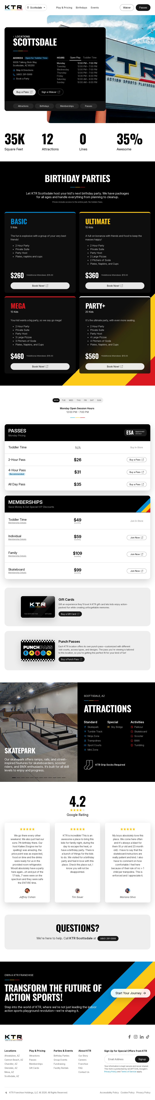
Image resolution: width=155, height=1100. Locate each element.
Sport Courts (92, 745)
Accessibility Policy (109, 1092)
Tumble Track (93, 731)
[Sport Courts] (32, 777)
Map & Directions (23, 70)
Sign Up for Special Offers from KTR (125, 1051)
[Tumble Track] (18, 777)
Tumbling (137, 745)
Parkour (137, 726)
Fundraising (59, 1064)
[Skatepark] (14, 777)
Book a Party (21, 78)
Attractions (23, 106)
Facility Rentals (61, 1068)
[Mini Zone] (36, 777)
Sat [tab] (92, 400)
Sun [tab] (99, 400)
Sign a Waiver (52, 92)
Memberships (67, 106)
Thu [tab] (79, 400)
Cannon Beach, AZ (14, 1059)
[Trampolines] (27, 777)
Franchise (83, 1064)
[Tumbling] (63, 777)
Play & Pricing (64, 7)
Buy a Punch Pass (71, 659)
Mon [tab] (56, 400)
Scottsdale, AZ (12, 1076)
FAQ (80, 1068)
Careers (82, 1059)
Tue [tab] (64, 400)
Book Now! (51, 285)
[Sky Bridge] (41, 777)
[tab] (75, 58)
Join (137, 537)
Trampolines (92, 740)
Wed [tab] (71, 400)
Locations (21, 36)
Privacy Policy (110, 1071)
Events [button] (95, 7)
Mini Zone (91, 749)
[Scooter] (54, 777)
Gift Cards (34, 1068)
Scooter (137, 736)
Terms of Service (128, 1071)
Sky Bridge (115, 726)
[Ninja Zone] (23, 777)
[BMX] (59, 777)
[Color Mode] (6, 1092)
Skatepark (91, 726)
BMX (135, 740)
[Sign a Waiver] (127, 7)
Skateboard (139, 731)
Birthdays (81, 7)
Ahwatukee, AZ (12, 1055)
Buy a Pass (26, 92)
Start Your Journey (130, 993)
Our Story (83, 1055)
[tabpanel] (77, 73)
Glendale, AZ (11, 1068)
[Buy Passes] (143, 7)
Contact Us (83, 1072)
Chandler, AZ (11, 1064)
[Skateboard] (50, 777)
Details (17, 523)
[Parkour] (45, 777)
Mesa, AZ (9, 1072)
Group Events (60, 1059)
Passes (88, 106)
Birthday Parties (61, 1055)
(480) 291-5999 (22, 74)
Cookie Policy (128, 1092)
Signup (143, 1060)
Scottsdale (34, 7)
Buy (137, 459)
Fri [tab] (85, 400)
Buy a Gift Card (70, 614)
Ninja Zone (91, 736)
